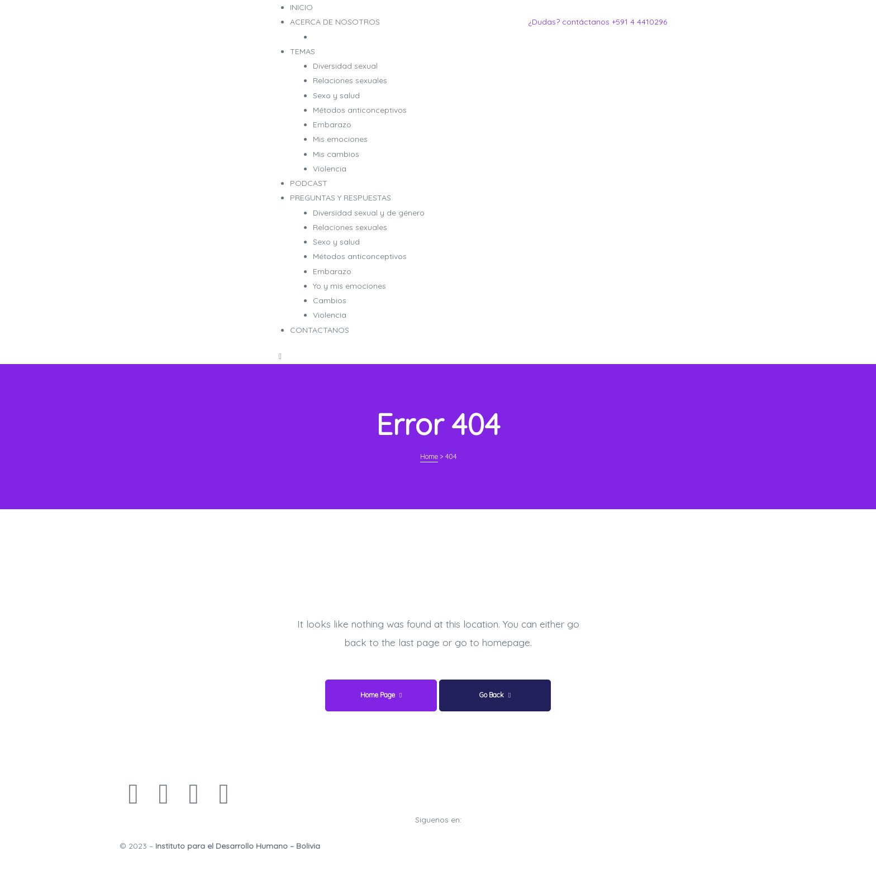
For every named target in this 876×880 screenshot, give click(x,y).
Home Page (381, 695)
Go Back (495, 695)
